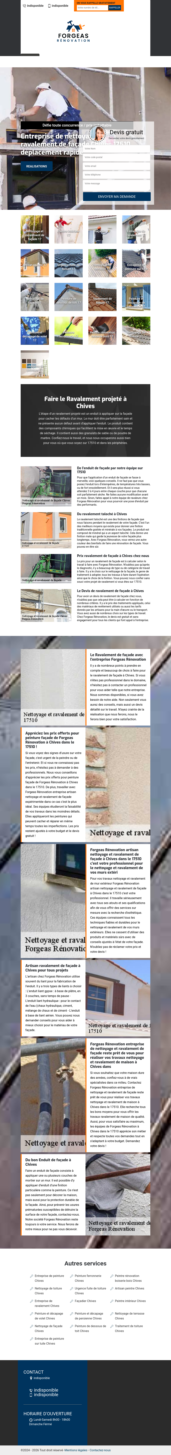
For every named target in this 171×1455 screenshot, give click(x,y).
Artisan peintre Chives (129, 1288)
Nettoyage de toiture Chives (48, 1291)
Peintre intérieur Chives (130, 1301)
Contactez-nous (100, 1450)
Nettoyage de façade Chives (48, 1328)
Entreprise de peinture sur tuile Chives (49, 1341)
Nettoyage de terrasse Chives (129, 1316)
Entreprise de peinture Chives (49, 1278)
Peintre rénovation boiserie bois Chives (128, 1278)
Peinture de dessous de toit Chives (90, 1328)
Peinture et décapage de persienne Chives (89, 1316)
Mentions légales (76, 1450)
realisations (36, 166)
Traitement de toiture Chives (129, 1328)
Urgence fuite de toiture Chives (90, 1291)
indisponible (33, 5)
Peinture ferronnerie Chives (88, 1278)
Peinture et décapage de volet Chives (49, 1316)
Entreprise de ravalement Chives (47, 1303)
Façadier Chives (85, 1301)
